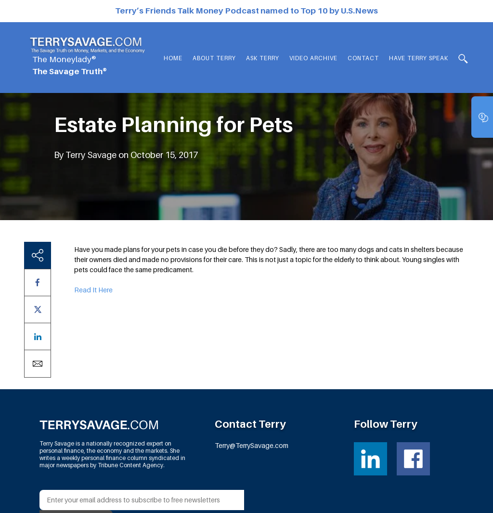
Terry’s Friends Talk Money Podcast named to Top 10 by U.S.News (246, 10)
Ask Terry (262, 58)
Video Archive (313, 58)
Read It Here (93, 290)
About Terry (214, 58)
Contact (363, 58)
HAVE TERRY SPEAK (418, 58)
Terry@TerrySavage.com (251, 445)
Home (173, 58)
